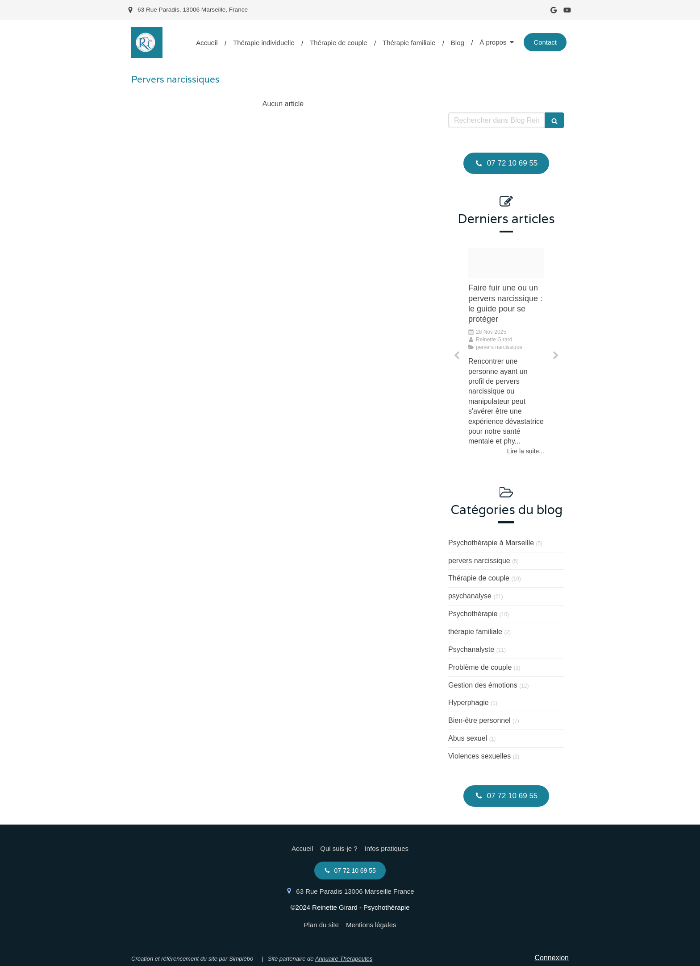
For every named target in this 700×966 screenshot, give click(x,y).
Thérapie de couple (478, 578)
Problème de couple (480, 667)
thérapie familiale (475, 631)
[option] (506, 352)
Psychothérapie (472, 614)
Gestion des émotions (482, 685)
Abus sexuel (467, 738)
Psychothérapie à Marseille (491, 543)
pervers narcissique (479, 560)
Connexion (552, 958)
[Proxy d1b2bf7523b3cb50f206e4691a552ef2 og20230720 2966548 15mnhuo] (506, 263)
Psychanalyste (471, 649)
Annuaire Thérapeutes (344, 958)
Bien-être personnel (479, 720)
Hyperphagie (468, 702)
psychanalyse (470, 596)
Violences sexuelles (479, 756)
